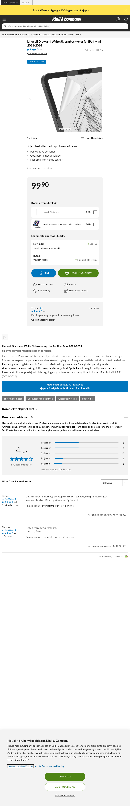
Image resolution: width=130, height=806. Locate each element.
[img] (100, 97)
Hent (43, 273)
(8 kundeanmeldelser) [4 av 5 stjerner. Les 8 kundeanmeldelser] (37, 53)
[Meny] (4, 19)
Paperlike (87, 398)
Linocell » (85, 388)
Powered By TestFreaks (113, 556)
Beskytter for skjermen (40, 398)
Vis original (68, 505)
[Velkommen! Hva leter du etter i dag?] (67, 26)
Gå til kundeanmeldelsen (43, 319)
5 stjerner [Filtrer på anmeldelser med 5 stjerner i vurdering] (46, 442)
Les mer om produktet (40, 168)
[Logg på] (118, 19)
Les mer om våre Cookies (20, 766)
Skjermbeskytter (13, 398)
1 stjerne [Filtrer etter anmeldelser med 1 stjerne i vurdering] (45, 463)
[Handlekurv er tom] (126, 19)
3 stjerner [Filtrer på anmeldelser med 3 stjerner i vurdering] (46, 453)
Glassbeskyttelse (67, 398)
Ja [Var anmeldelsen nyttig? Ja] (114, 514)
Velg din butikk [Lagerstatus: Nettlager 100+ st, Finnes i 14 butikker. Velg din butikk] (40, 259)
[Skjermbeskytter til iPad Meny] (31, 35)
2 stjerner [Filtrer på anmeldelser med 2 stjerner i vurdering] (46, 458)
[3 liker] (32, 138)
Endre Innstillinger (65, 795)
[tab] (10, 2)
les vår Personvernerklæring (49, 766)
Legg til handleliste (92, 138)
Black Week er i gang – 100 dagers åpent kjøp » (61, 10)
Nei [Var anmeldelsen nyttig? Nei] (121, 514)
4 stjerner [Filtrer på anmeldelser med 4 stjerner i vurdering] (46, 447)
